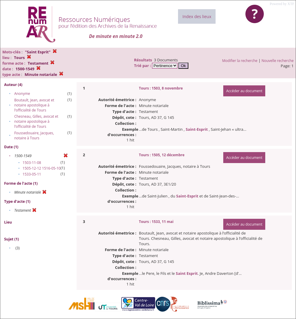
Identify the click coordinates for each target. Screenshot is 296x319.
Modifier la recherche (239, 60)
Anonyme (22, 93)
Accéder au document (244, 90)
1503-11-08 (31, 162)
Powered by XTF (282, 4)
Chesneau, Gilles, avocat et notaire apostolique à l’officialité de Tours (36, 121)
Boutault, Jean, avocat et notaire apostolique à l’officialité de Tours (34, 105)
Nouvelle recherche (278, 60)
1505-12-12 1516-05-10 (41, 168)
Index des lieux (196, 16)
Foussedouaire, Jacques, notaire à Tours (34, 135)
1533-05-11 (31, 174)
